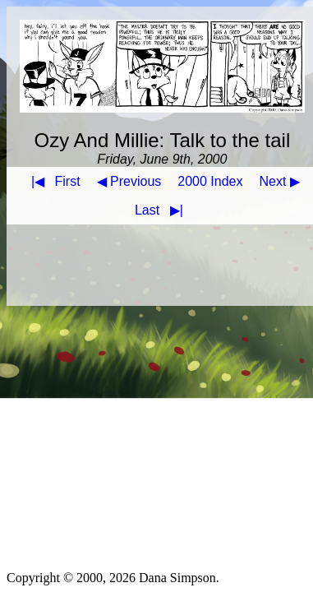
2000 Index (209, 181)
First (53, 181)
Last (162, 210)
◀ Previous (129, 181)
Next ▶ (280, 181)
